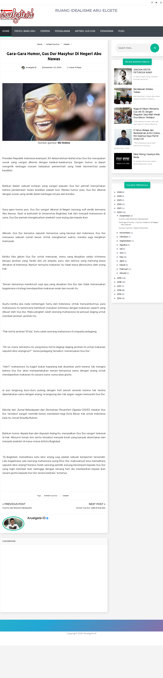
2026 (119, 192)
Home (5, 31)
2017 (119, 286)
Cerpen (45, 31)
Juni (122, 253)
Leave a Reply (75, 67)
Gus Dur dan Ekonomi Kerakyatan (17, 508)
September (125, 241)
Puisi (121, 31)
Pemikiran (106, 31)
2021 (119, 208)
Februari (124, 269)
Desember (125, 216)
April (122, 261)
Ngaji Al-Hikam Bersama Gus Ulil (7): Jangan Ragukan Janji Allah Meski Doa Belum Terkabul (146, 113)
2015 (119, 294)
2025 (119, 196)
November (125, 233)
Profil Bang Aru (24, 31)
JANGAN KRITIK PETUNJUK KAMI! (142, 71)
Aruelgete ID (36, 518)
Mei (122, 257)
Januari (123, 273)
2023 (119, 200)
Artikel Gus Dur (85, 31)
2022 (119, 204)
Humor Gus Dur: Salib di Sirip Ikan (91, 508)
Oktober (124, 236)
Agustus (124, 245)
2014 (119, 298)
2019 (119, 278)
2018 (119, 282)
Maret (123, 265)
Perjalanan (62, 31)
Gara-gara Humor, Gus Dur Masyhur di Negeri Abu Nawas (138, 223)
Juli (121, 249)
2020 (119, 212)
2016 (119, 290)
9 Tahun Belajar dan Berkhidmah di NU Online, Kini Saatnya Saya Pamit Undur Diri (146, 134)
